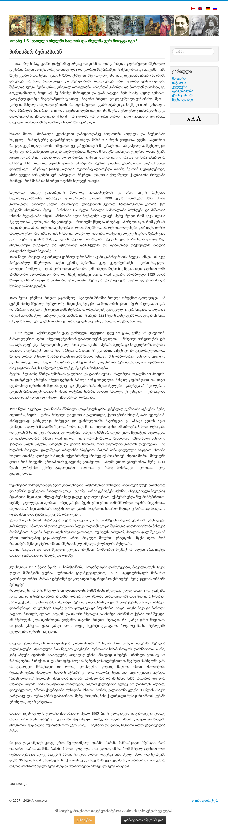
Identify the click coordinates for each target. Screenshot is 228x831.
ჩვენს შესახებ (182, 99)
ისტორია (179, 83)
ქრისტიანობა (182, 95)
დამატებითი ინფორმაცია (144, 820)
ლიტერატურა (182, 91)
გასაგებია (84, 820)
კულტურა (179, 87)
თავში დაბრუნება (205, 800)
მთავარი (179, 78)
